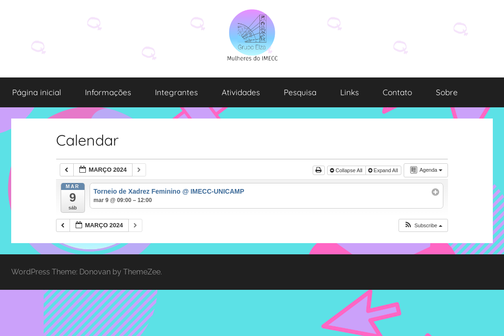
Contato (397, 92)
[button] (423, 225)
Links (349, 92)
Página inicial (36, 92)
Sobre (447, 92)
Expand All (383, 170)
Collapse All (347, 170)
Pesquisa (300, 92)
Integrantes (176, 92)
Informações (108, 92)
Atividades (241, 92)
